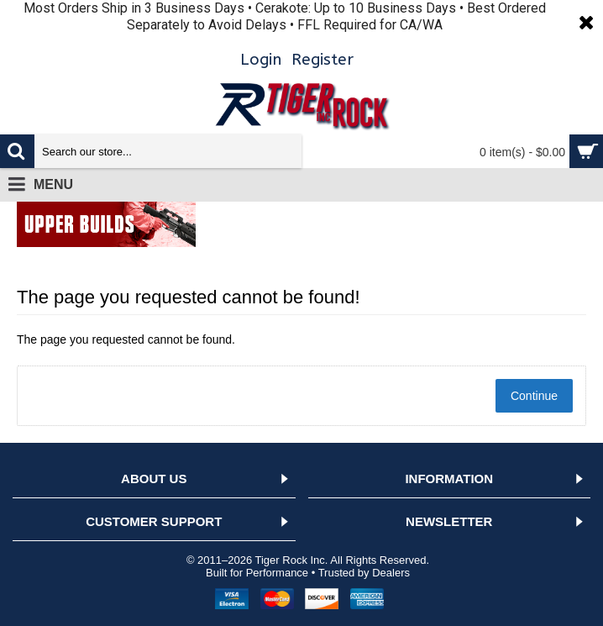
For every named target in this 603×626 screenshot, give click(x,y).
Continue (534, 395)
